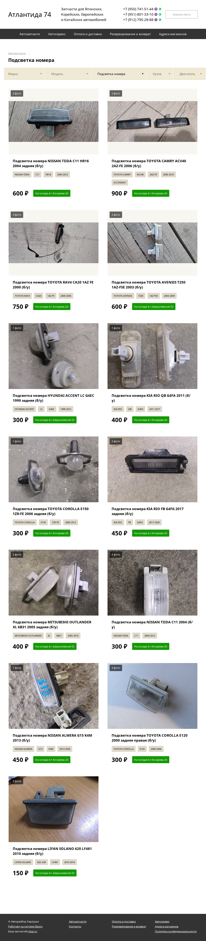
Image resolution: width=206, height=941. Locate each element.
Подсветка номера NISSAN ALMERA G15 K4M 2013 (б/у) (52, 738)
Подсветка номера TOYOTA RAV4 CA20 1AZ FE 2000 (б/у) (53, 284)
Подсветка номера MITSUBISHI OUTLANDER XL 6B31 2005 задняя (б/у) (52, 624)
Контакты (75, 926)
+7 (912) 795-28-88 (138, 19)
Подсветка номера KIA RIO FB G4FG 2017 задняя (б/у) (148, 511)
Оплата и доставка (124, 921)
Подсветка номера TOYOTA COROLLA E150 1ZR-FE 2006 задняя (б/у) (51, 511)
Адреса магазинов (166, 926)
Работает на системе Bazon (25, 926)
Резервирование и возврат (129, 926)
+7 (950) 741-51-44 (138, 9)
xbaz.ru (32, 931)
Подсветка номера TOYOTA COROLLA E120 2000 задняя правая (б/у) (150, 738)
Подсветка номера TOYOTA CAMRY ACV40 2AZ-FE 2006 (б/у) (149, 163)
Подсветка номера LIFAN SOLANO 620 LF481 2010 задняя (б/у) (52, 851)
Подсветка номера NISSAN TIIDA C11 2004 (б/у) (152, 624)
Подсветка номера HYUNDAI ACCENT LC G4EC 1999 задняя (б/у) (53, 398)
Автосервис (162, 921)
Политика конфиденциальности (176, 931)
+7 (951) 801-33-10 (138, 14)
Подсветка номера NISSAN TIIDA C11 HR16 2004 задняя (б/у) (51, 163)
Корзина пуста (181, 14)
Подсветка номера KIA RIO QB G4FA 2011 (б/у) (151, 398)
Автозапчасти (17, 53)
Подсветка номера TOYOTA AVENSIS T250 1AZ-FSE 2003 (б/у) (148, 284)
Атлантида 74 (26, 14)
